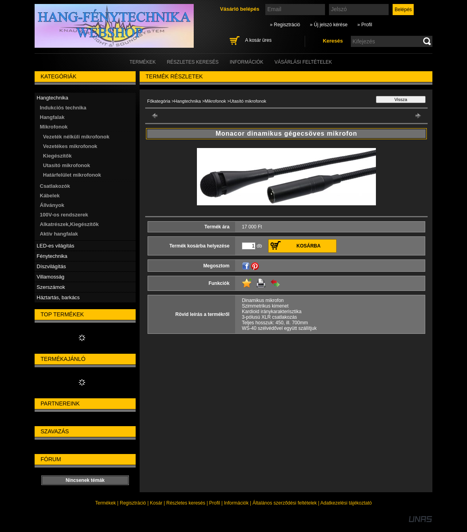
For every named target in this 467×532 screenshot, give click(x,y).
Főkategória (158, 101)
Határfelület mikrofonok (72, 175)
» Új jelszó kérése (329, 24)
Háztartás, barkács (58, 297)
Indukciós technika (63, 108)
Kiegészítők (57, 156)
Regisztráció (133, 503)
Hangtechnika (187, 101)
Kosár (156, 503)
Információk (236, 503)
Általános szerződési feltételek (285, 503)
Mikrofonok (215, 101)
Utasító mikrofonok (66, 165)
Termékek (105, 503)
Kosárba (308, 246)
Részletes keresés (185, 503)
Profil (214, 503)
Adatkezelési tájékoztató (346, 503)
